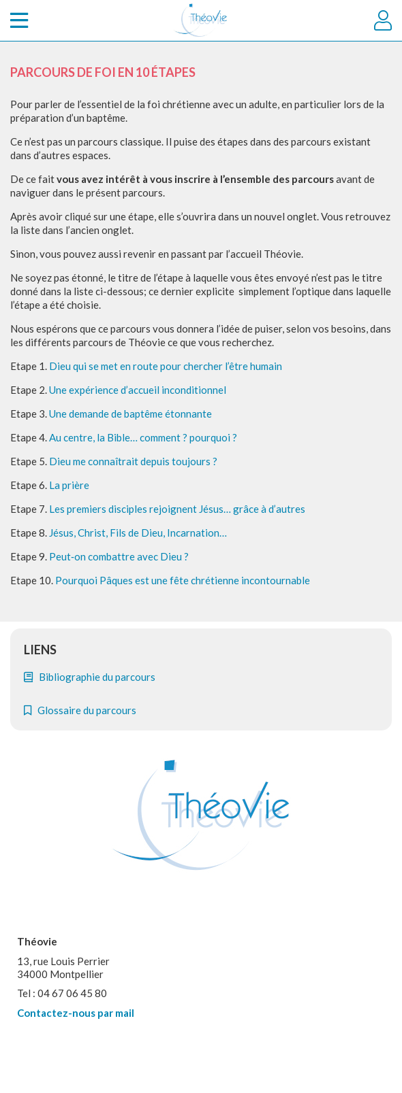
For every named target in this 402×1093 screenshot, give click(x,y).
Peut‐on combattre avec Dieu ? (119, 556)
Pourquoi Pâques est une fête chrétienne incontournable (182, 580)
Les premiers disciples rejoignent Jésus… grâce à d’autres (177, 509)
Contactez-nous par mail (75, 1013)
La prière (69, 485)
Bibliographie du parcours (89, 677)
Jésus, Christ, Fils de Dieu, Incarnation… (138, 532)
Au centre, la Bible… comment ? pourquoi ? (143, 437)
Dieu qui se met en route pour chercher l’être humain (165, 366)
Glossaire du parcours (80, 710)
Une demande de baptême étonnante (130, 413)
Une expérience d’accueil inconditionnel (137, 390)
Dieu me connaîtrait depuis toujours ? (133, 461)
